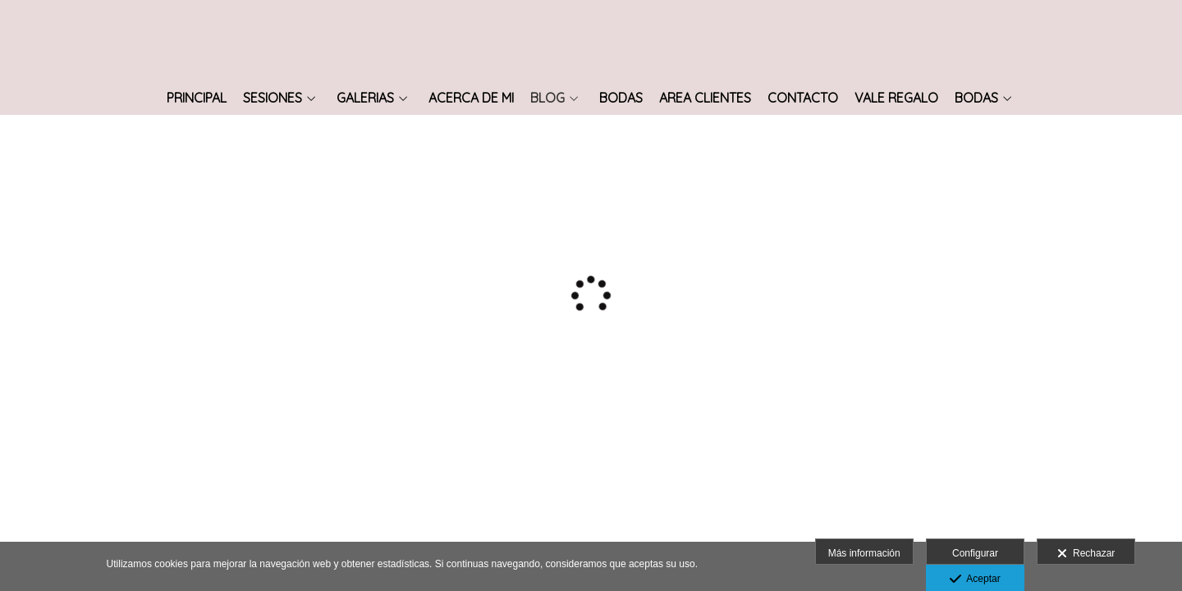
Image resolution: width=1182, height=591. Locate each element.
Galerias (365, 98)
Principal (197, 98)
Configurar (975, 553)
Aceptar (975, 579)
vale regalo (896, 98)
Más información (864, 553)
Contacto (802, 98)
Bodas (621, 98)
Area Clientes (705, 98)
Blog (547, 98)
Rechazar (1086, 554)
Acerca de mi (471, 98)
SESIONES (272, 98)
